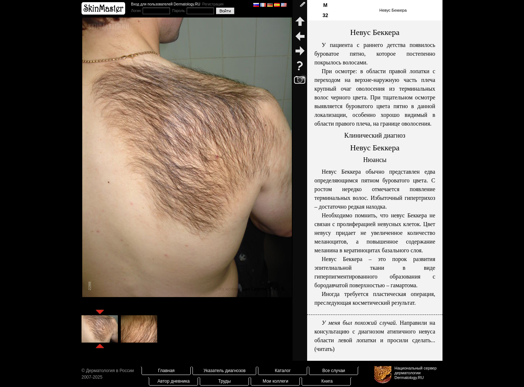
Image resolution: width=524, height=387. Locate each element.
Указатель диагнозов (224, 370)
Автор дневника (174, 381)
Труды (224, 381)
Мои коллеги (275, 381)
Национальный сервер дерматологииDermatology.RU (415, 373)
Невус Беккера (392, 10)
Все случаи (333, 370)
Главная (166, 370)
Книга (327, 381)
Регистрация (212, 4)
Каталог (283, 370)
